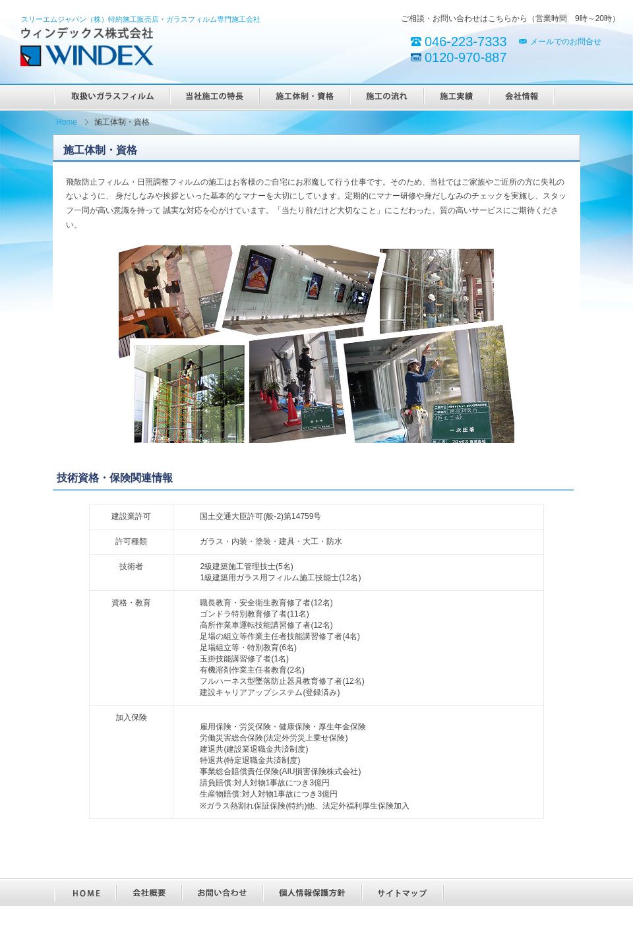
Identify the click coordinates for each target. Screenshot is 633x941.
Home (66, 122)
